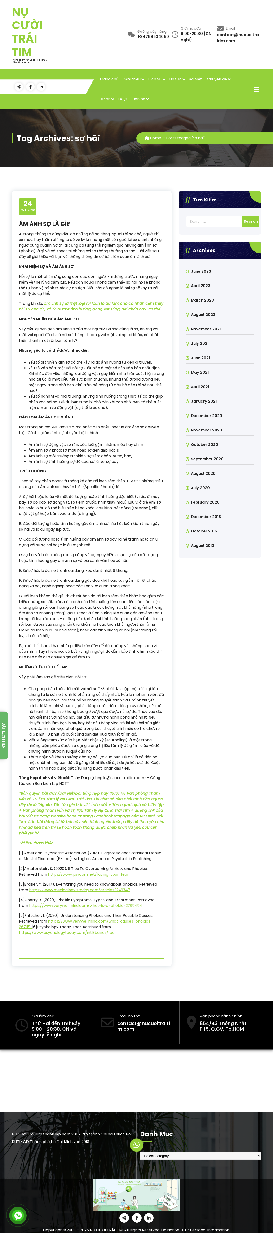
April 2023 (200, 285)
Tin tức (175, 79)
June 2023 (201, 271)
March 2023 (202, 300)
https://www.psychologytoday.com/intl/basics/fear (67, 932)
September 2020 (207, 459)
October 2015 (204, 531)
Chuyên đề (217, 79)
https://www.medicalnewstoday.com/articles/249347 (79, 890)
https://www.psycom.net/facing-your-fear (88, 874)
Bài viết (195, 79)
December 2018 (206, 516)
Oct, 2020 (28, 206)
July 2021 (200, 343)
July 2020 (200, 488)
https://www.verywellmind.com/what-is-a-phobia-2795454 (85, 905)
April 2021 (200, 387)
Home (153, 138)
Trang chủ (109, 79)
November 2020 (206, 430)
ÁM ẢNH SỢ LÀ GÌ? (44, 224)
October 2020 (204, 444)
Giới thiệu (132, 79)
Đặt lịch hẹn (4, 736)
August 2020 (203, 473)
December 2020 (206, 415)
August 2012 (202, 545)
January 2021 (204, 401)
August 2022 (203, 314)
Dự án (104, 99)
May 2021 (200, 372)
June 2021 (200, 358)
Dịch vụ (155, 79)
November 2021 (206, 329)
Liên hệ (138, 99)
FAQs (122, 99)
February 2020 (205, 502)
